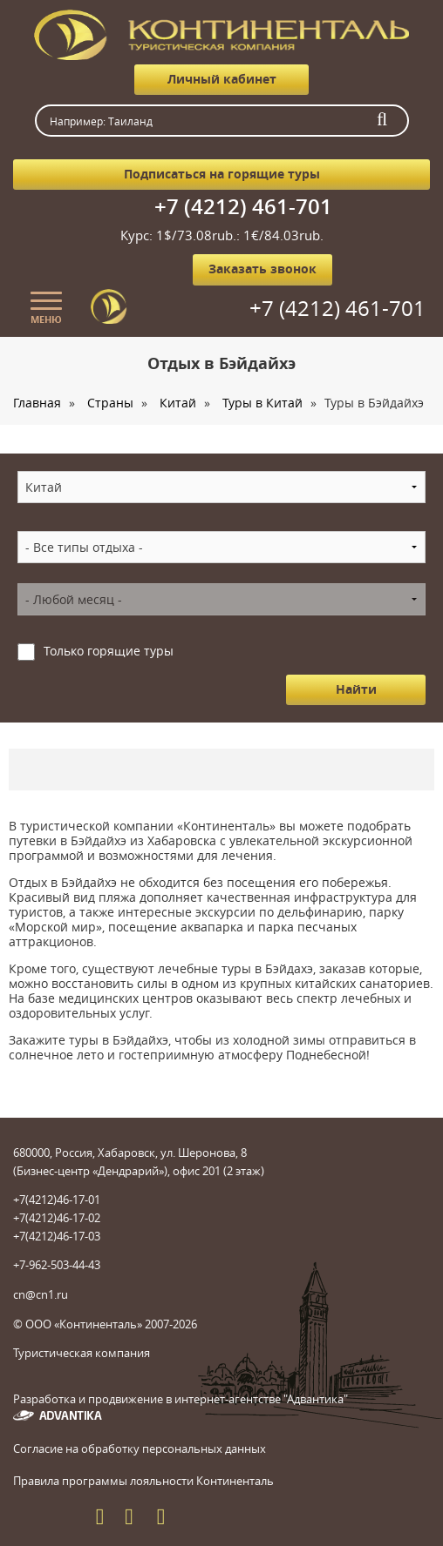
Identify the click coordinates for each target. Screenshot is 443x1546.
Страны (110, 402)
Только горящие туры (109, 650)
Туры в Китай (262, 402)
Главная (37, 402)
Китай (178, 402)
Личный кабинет (221, 79)
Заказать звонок (262, 268)
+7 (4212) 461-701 (243, 206)
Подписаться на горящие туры (222, 173)
